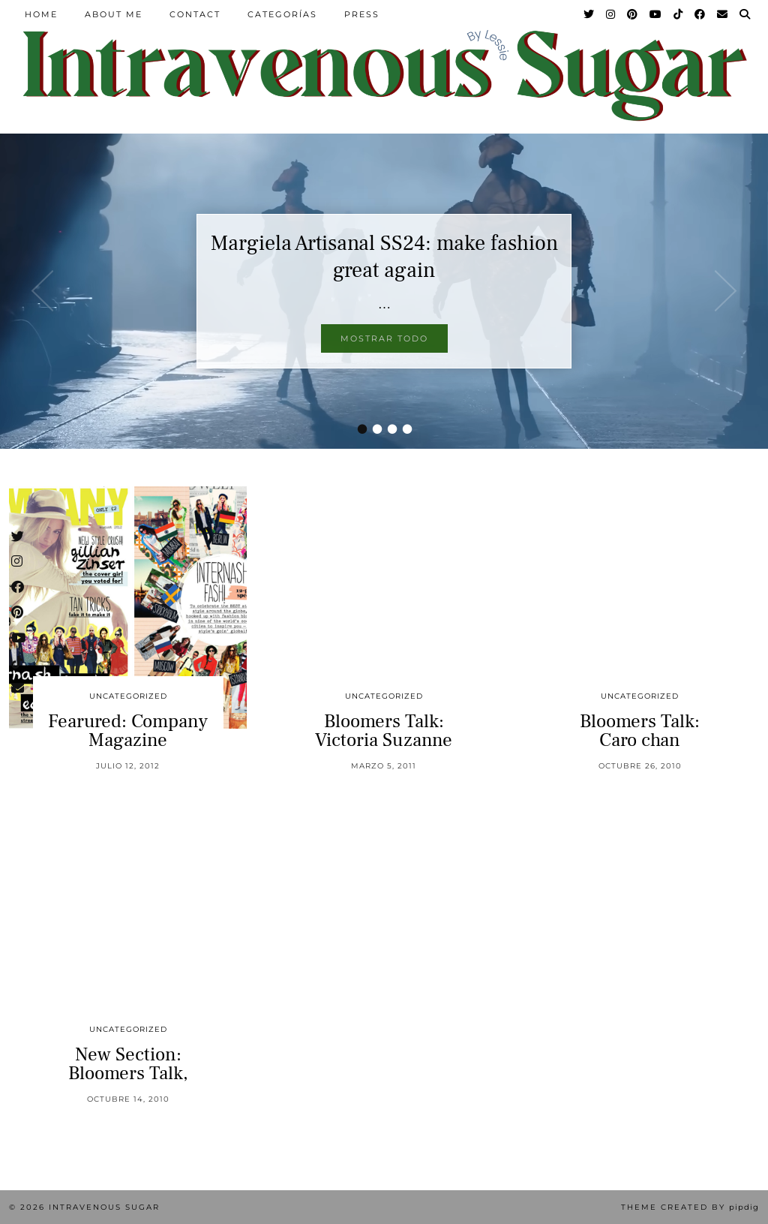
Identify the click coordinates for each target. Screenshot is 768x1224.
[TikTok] (679, 14)
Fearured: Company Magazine (128, 730)
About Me (113, 14)
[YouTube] (656, 14)
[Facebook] (700, 14)
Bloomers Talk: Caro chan (640, 730)
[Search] (746, 14)
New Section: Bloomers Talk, (128, 1063)
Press (362, 14)
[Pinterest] (633, 14)
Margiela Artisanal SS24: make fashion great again (384, 257)
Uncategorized (128, 696)
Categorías (282, 14)
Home (41, 14)
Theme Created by (690, 1207)
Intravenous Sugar (104, 1207)
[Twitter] (590, 14)
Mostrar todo (384, 338)
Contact (195, 14)
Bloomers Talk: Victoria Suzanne (383, 730)
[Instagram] (611, 14)
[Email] (723, 14)
